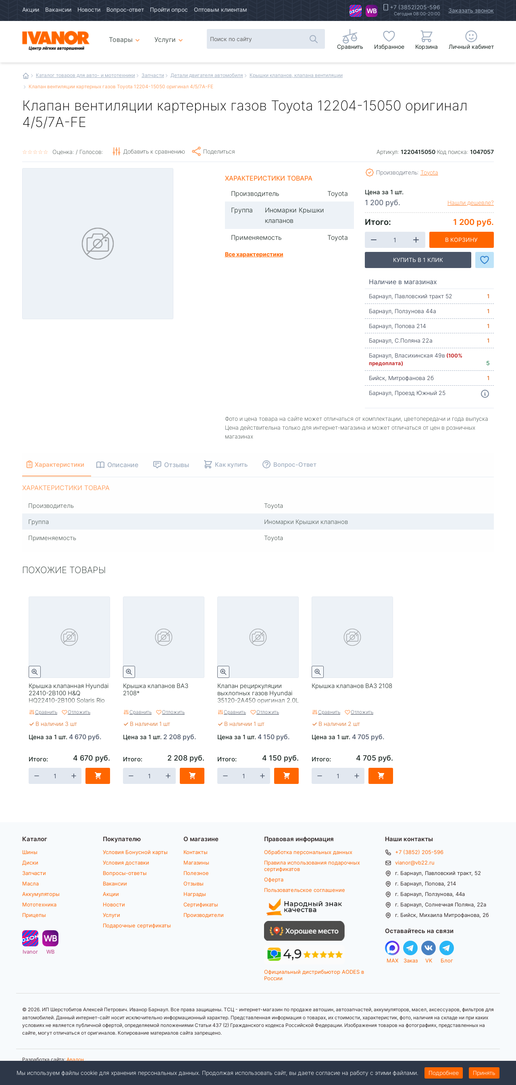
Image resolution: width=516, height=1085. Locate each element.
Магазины (196, 862)
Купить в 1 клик (418, 260)
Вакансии (58, 9)
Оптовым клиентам (220, 9)
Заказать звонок (471, 10)
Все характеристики (254, 254)
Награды (194, 894)
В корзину (461, 239)
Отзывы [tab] (187, 464)
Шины (29, 852)
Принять (484, 1073)
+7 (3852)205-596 (415, 7)
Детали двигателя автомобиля (207, 75)
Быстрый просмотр (35, 672)
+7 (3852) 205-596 (419, 852)
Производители (203, 915)
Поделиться (219, 151)
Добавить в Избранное (484, 260)
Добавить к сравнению (154, 151)
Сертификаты (200, 904)
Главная (25, 75)
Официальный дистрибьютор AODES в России (314, 975)
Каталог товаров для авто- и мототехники (85, 75)
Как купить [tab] (241, 464)
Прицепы (34, 915)
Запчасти (152, 75)
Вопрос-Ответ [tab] (305, 464)
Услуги (111, 915)
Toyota (429, 172)
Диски (30, 862)
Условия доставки (126, 862)
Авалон (75, 1059)
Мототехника (39, 904)
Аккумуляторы (41, 894)
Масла (30, 883)
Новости (88, 9)
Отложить (79, 712)
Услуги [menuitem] (165, 39)
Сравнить (46, 712)
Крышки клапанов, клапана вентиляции (296, 75)
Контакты (195, 852)
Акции (30, 9)
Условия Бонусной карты (135, 852)
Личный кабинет (471, 46)
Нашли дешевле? (470, 203)
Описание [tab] (133, 464)
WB (372, 10)
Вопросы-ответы (125, 873)
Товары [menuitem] (125, 36)
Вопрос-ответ (125, 9)
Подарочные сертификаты (137, 925)
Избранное (389, 46)
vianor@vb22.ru (415, 862)
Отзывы (193, 883)
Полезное (196, 873)
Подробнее (444, 1073)
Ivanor (356, 10)
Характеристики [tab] (65, 464)
